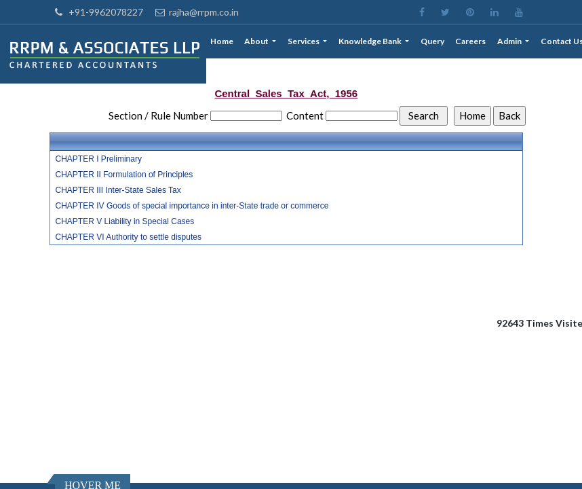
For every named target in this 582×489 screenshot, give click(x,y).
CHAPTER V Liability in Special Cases (125, 221)
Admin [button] (510, 41)
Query (432, 41)
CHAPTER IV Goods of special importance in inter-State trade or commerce (192, 206)
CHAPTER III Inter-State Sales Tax (118, 190)
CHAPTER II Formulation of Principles (124, 174)
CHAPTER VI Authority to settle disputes (128, 237)
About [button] (257, 41)
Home (221, 41)
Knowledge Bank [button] (370, 41)
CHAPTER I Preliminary (99, 159)
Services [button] (304, 41)
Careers (470, 41)
